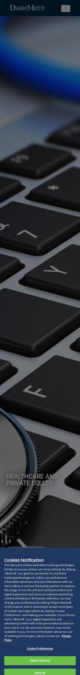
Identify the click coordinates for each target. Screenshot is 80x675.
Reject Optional (40, 664)
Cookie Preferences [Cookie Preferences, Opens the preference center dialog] (40, 652)
